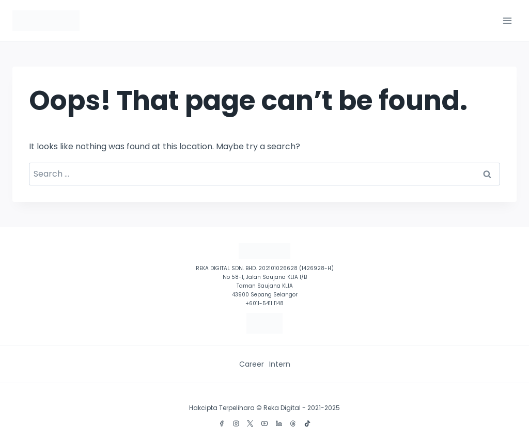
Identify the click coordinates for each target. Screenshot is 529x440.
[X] (250, 423)
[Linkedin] (279, 423)
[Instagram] (236, 423)
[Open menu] (507, 20)
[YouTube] (264, 423)
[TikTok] (307, 423)
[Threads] (293, 423)
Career (251, 364)
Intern (279, 364)
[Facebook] (221, 423)
